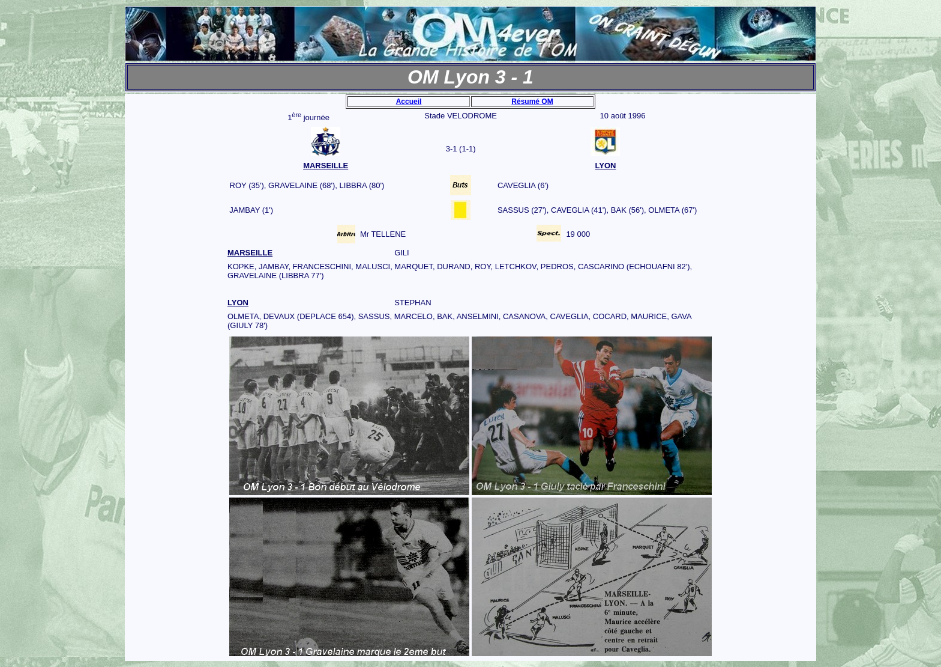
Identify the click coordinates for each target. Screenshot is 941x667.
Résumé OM (532, 101)
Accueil (409, 101)
